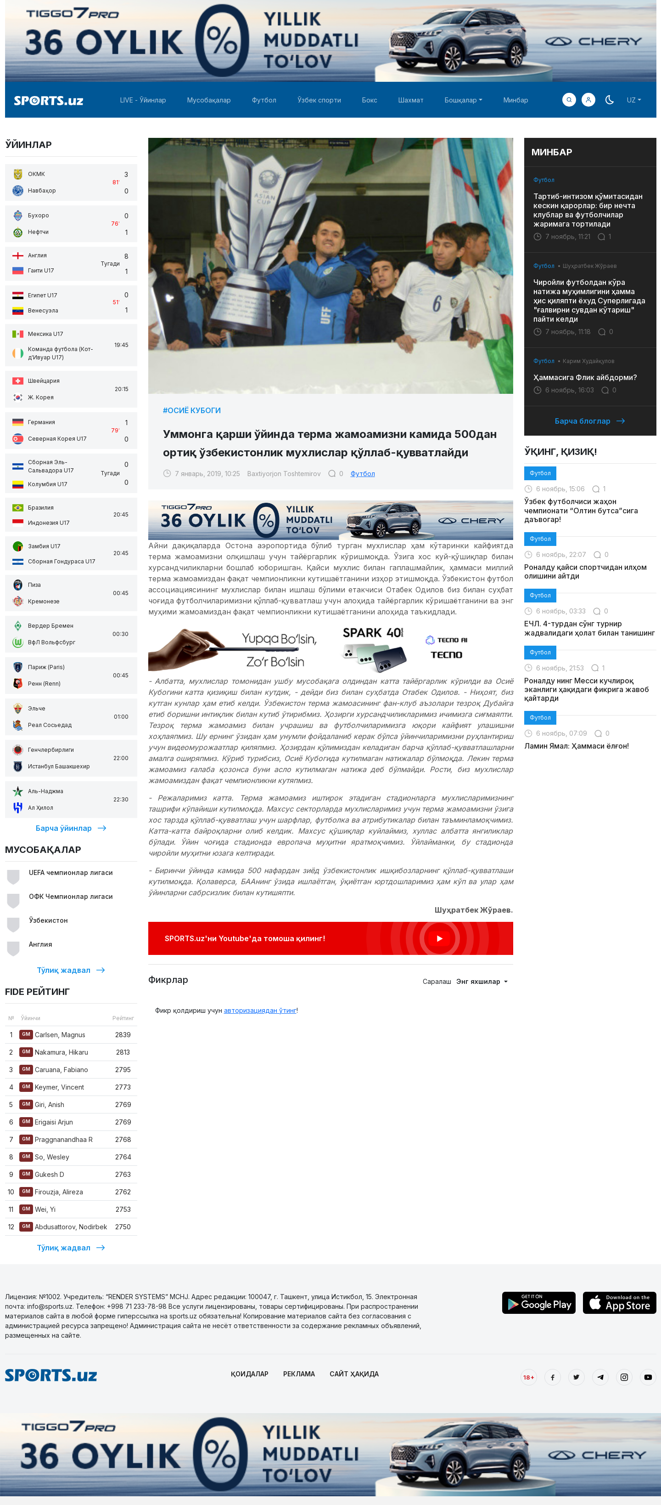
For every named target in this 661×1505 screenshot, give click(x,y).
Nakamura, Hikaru (53, 1052)
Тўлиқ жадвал (71, 970)
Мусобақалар (209, 100)
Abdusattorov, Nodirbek (63, 1227)
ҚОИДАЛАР (250, 1374)
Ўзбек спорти (319, 100)
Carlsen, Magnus (52, 1034)
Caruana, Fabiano (53, 1069)
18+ (528, 1377)
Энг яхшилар (479, 981)
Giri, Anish (41, 1104)
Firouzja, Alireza (51, 1192)
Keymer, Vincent (51, 1087)
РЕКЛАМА (299, 1374)
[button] (588, 100)
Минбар (516, 100)
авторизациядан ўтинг (260, 1010)
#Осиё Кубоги (192, 410)
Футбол (264, 100)
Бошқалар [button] (461, 100)
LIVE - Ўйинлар (143, 100)
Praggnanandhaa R (56, 1139)
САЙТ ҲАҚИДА (354, 1374)
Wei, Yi (37, 1209)
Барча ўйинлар (71, 828)
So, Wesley (44, 1157)
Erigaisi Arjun (46, 1122)
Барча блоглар (590, 421)
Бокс (369, 100)
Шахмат (411, 100)
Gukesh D (41, 1174)
